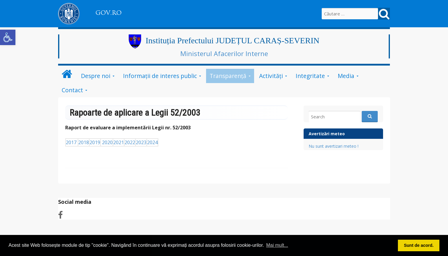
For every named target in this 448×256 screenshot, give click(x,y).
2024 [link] (152, 142)
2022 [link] (130, 142)
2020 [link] (107, 142)
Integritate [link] (310, 76)
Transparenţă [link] (228, 76)
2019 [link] (95, 142)
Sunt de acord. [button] (418, 245)
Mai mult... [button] (277, 245)
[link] (7, 37)
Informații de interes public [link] (160, 76)
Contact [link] (72, 90)
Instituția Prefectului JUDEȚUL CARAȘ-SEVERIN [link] (232, 40)
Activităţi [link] (271, 76)
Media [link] (346, 76)
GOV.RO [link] (108, 13)
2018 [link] (83, 142)
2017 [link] (72, 142)
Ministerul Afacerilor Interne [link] (224, 53)
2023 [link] (141, 142)
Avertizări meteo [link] (327, 133)
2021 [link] (118, 142)
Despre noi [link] (95, 76)
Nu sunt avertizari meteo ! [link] (333, 146)
